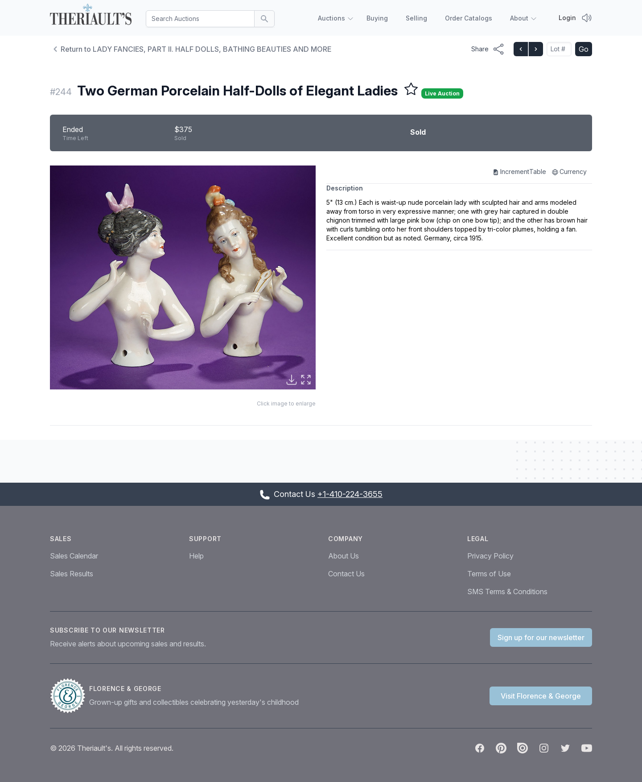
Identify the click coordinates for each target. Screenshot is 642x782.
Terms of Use (489, 573)
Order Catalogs (468, 18)
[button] (183, 277)
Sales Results (71, 573)
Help (196, 555)
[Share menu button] (488, 49)
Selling (416, 18)
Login (567, 17)
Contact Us (346, 573)
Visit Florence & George (541, 695)
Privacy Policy (490, 555)
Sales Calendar (74, 555)
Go (583, 49)
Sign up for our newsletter (541, 637)
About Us (343, 555)
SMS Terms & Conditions (507, 591)
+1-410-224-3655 (350, 494)
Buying (377, 18)
